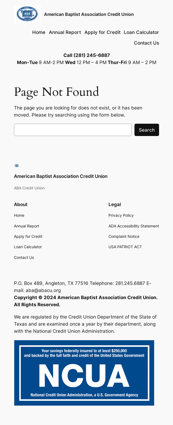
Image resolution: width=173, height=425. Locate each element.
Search (147, 130)
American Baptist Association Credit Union (89, 14)
